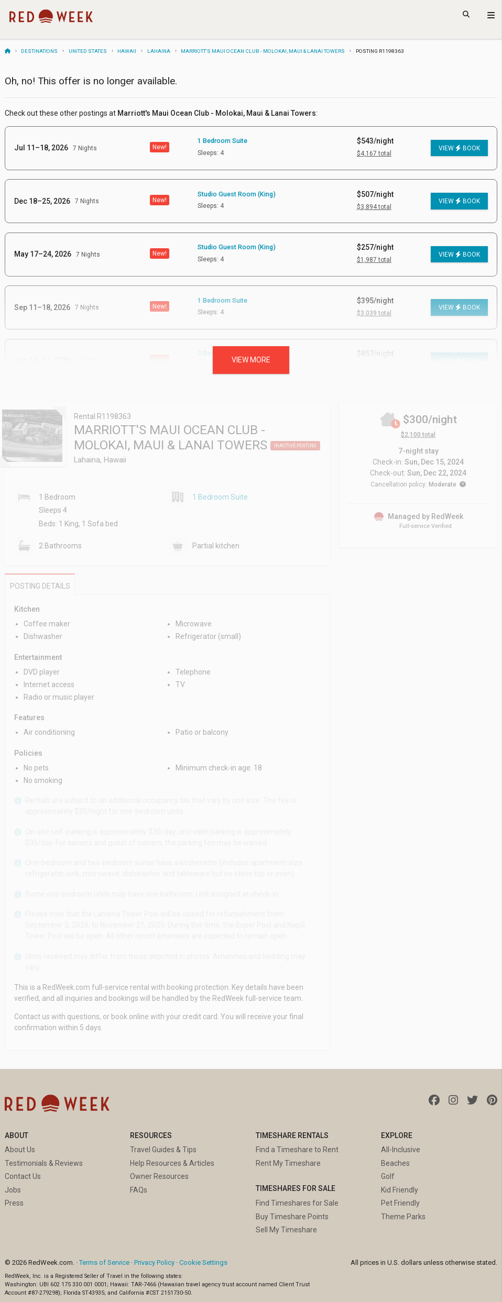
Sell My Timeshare (286, 1230)
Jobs (13, 1190)
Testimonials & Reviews (44, 1163)
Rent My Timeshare (288, 1163)
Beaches (395, 1163)
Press (14, 1203)
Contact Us (23, 1176)
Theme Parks (403, 1216)
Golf (388, 1176)
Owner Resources (159, 1176)
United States (88, 51)
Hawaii (126, 51)
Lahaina (158, 51)
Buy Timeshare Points (292, 1216)
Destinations (39, 51)
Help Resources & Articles (172, 1163)
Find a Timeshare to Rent (297, 1149)
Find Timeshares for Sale (297, 1203)
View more (251, 360)
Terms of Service (104, 1262)
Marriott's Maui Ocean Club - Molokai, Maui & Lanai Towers (263, 51)
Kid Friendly (399, 1190)
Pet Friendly (400, 1203)
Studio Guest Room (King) (237, 194)
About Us (20, 1149)
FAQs (138, 1190)
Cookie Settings (203, 1262)
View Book (459, 148)
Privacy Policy (154, 1262)
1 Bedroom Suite (222, 141)
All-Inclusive (400, 1149)
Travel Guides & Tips (163, 1149)
